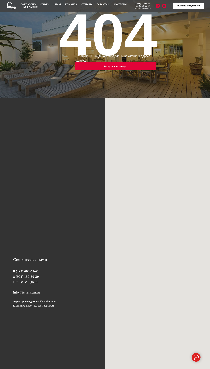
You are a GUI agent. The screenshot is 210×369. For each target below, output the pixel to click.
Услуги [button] (44, 4)
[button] (188, 6)
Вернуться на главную (115, 66)
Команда (71, 4)
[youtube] (164, 6)
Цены (57, 4)
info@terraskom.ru (142, 8)
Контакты (120, 4)
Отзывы (87, 4)
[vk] (158, 6)
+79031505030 (30, 7)
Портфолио (28, 4)
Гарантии (103, 4)
